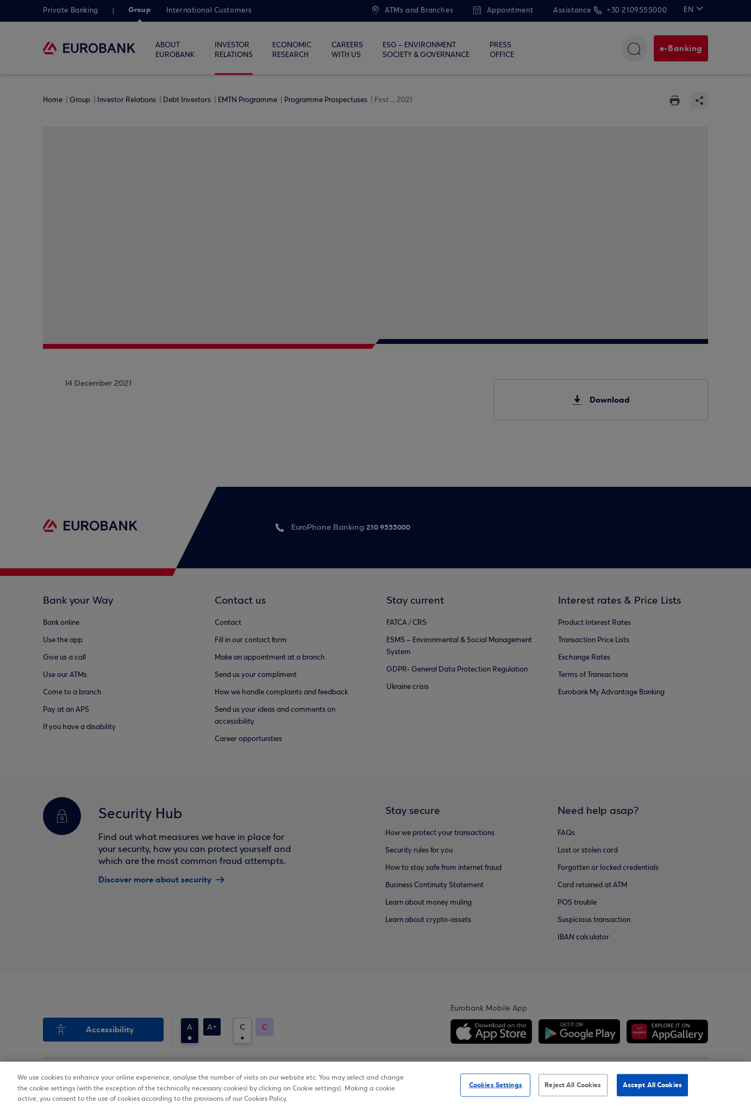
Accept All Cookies (652, 1084)
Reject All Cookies (573, 1084)
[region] (375, 1086)
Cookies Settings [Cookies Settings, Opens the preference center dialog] (495, 1084)
